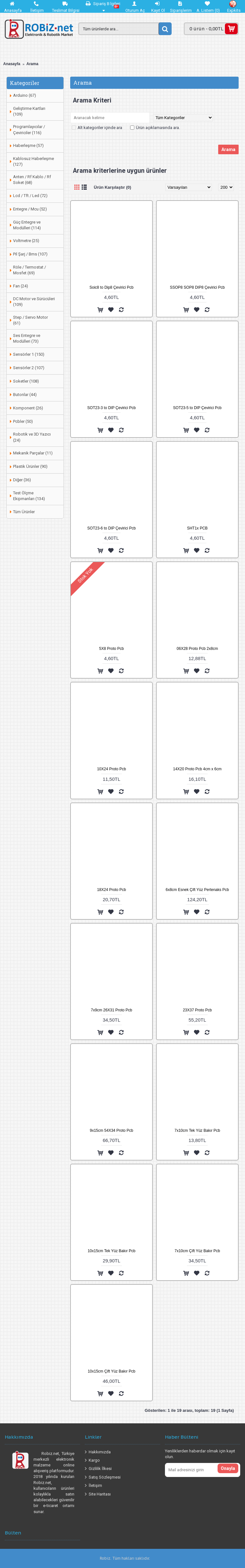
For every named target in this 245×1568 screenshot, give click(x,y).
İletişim (93, 1486)
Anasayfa (11, 64)
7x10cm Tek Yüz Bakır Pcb (197, 1130)
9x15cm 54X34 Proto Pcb (111, 1130)
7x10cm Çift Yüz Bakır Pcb (197, 1251)
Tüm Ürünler (24, 511)
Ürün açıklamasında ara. (155, 127)
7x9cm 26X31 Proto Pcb (111, 1010)
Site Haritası (98, 1494)
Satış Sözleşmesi (103, 1477)
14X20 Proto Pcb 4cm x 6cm (197, 769)
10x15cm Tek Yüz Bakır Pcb (112, 1251)
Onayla (228, 1468)
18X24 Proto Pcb (111, 889)
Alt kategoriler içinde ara (97, 127)
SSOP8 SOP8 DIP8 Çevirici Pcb (197, 287)
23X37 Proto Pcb (197, 1010)
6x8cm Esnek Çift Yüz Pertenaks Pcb (197, 889)
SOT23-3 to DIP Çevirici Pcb (111, 408)
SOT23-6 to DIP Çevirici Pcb (111, 528)
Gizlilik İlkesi (98, 1469)
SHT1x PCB (197, 528)
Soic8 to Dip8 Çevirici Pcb (111, 287)
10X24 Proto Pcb (111, 769)
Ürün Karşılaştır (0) (112, 187)
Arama (32, 64)
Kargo (92, 1461)
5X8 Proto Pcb (111, 648)
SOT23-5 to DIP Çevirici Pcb (197, 408)
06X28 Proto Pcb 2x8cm (197, 648)
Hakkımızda (98, 1452)
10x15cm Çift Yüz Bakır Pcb (111, 1371)
